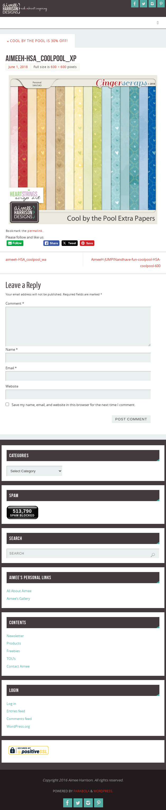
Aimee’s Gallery (18, 598)
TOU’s (11, 658)
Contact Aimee (18, 666)
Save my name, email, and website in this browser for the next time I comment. (73, 404)
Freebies (13, 651)
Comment (15, 303)
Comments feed (19, 718)
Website (12, 386)
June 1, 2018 (18, 67)
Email (11, 368)
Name (12, 349)
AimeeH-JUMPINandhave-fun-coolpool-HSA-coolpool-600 (125, 262)
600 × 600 (58, 67)
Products (14, 643)
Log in (11, 703)
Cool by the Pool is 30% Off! (37, 40)
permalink (35, 231)
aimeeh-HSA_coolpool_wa (26, 259)
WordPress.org (18, 726)
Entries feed (16, 711)
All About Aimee (19, 590)
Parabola (81, 791)
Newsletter (15, 635)
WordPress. (103, 791)
